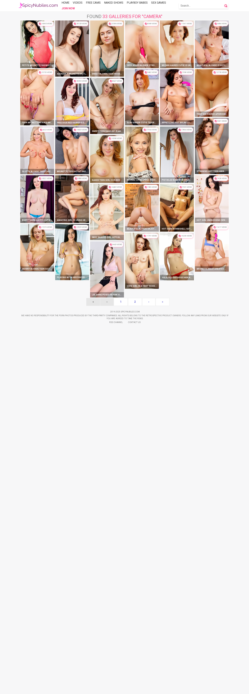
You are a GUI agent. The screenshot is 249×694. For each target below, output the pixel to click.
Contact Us (134, 689)
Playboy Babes (137, 2)
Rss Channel (116, 689)
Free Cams (93, 2)
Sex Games (158, 2)
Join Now (68, 8)
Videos (77, 2)
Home (65, 2)
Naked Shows (113, 2)
